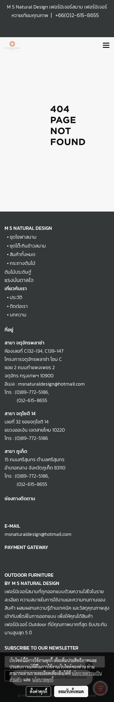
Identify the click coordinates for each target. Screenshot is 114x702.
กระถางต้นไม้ (22, 263)
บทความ (18, 314)
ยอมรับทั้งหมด (71, 691)
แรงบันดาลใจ (19, 280)
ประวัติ (16, 297)
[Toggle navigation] (106, 45)
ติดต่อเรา (19, 306)
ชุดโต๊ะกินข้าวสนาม (28, 245)
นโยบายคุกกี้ (43, 679)
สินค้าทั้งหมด (22, 254)
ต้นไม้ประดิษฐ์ (18, 272)
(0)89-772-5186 (31, 392)
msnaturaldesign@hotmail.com (38, 534)
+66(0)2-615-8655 (77, 15)
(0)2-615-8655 (26, 400)
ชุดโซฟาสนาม (23, 237)
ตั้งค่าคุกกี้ (38, 691)
